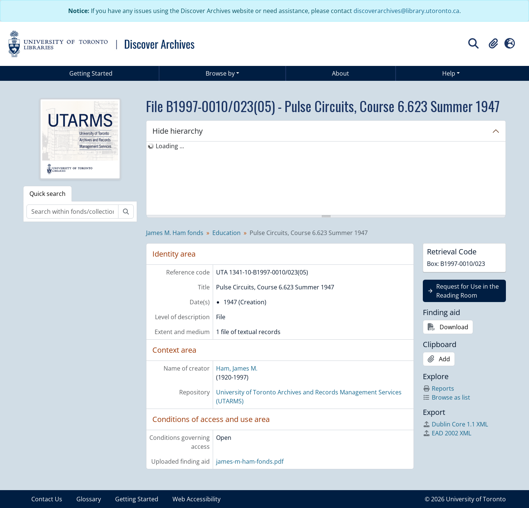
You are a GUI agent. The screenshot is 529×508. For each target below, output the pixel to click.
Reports (438, 388)
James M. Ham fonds (174, 233)
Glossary (88, 499)
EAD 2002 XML (447, 433)
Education (226, 233)
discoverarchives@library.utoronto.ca (406, 11)
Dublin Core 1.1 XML (455, 424)
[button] (493, 43)
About (340, 73)
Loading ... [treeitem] (170, 146)
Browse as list (446, 397)
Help (448, 73)
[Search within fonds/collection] (72, 211)
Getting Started (91, 73)
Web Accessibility (196, 499)
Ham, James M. (236, 368)
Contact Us (46, 499)
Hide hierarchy (177, 131)
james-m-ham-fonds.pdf (249, 461)
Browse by (220, 73)
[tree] (326, 179)
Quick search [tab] (47, 194)
